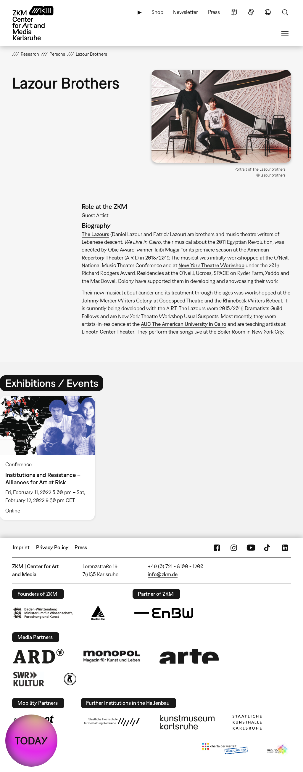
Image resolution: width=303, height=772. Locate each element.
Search (285, 12)
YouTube (251, 547)
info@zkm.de (163, 574)
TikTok (268, 547)
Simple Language (234, 12)
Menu (285, 34)
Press (214, 12)
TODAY (31, 741)
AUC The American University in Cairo (183, 324)
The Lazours (95, 234)
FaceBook (217, 547)
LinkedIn (285, 547)
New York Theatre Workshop (211, 265)
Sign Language (251, 12)
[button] (221, 116)
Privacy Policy (52, 547)
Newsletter (185, 12)
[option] (50, 458)
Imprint (21, 547)
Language (268, 12)
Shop (157, 12)
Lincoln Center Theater (108, 332)
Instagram (234, 547)
